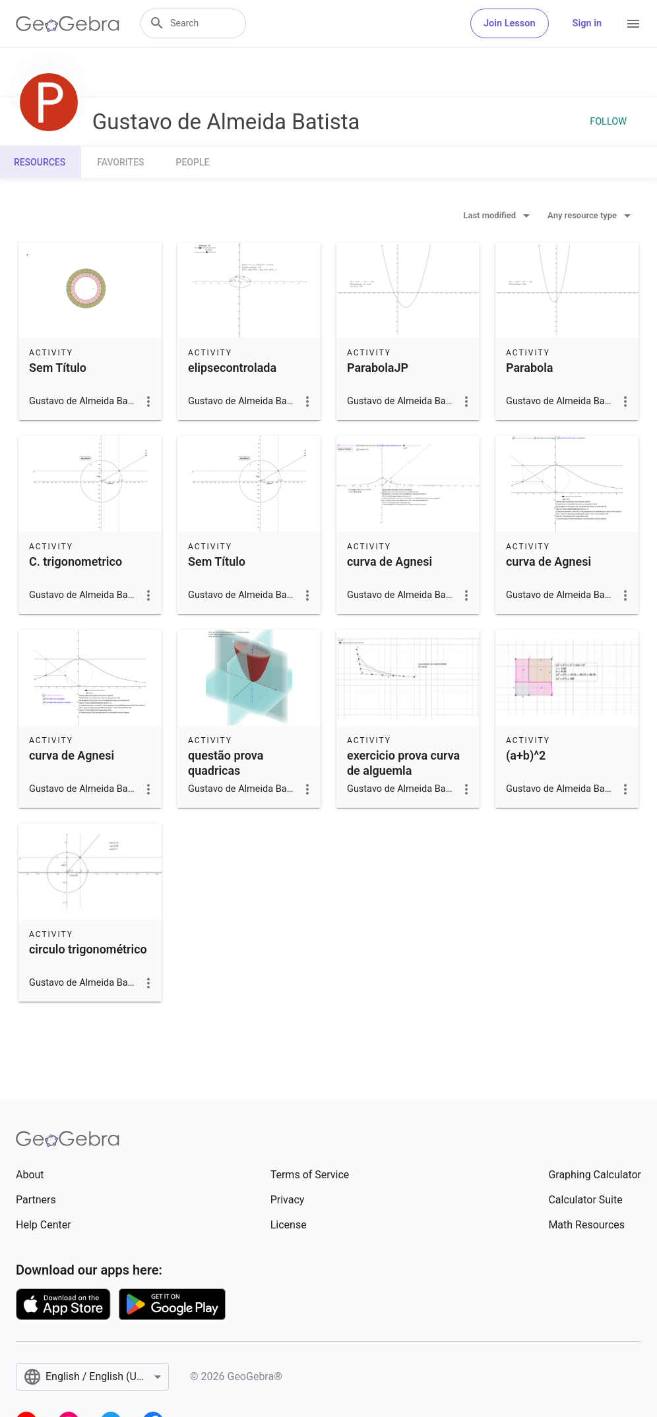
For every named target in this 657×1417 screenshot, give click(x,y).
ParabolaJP (377, 368)
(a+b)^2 (526, 755)
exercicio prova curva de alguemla (403, 762)
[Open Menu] (633, 24)
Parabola (529, 368)
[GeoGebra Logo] (67, 24)
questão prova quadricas (225, 762)
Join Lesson (510, 23)
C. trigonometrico (75, 561)
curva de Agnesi (389, 561)
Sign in (587, 23)
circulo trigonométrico (88, 949)
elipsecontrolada (232, 368)
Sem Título (57, 368)
